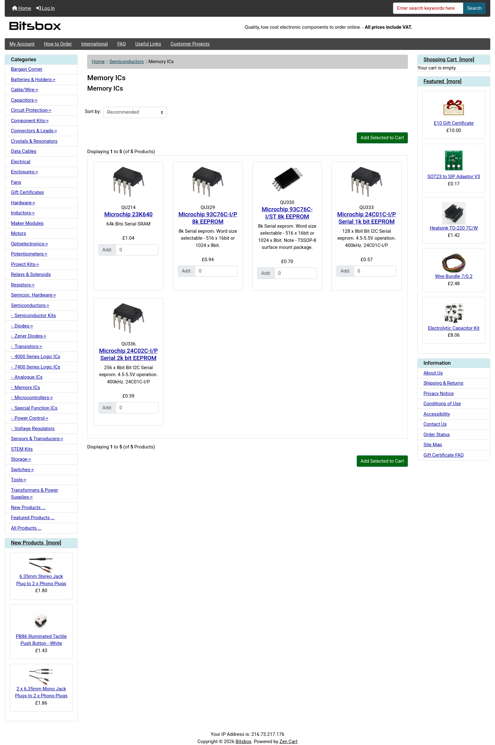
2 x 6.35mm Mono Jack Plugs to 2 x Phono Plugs (41, 684)
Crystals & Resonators (34, 141)
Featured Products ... (33, 517)
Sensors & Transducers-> (37, 439)
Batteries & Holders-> (33, 79)
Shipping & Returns (443, 383)
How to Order (58, 44)
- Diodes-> (22, 326)
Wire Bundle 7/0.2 (454, 266)
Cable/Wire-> (24, 90)
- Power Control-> (29, 418)
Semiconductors (126, 61)
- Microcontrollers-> (32, 397)
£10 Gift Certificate (454, 111)
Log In (45, 8)
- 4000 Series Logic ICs (35, 356)
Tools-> (19, 480)
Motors (18, 233)
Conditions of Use (442, 403)
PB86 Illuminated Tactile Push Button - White (41, 627)
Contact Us (435, 424)
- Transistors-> (26, 346)
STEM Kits (22, 449)
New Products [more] (36, 543)
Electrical (20, 162)
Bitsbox (243, 741)
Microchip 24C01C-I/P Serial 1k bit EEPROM (366, 218)
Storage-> (21, 459)
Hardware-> (23, 203)
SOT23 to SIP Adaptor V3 (453, 164)
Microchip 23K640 (128, 214)
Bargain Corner (26, 69)
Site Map (432, 445)
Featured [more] (442, 81)
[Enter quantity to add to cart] (137, 249)
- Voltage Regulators (33, 428)
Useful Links (148, 44)
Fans (16, 182)
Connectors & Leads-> (34, 131)
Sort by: (93, 111)
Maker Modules (27, 223)
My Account (21, 44)
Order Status (436, 434)
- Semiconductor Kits (33, 315)
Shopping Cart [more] (448, 60)
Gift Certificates (27, 192)
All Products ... (26, 528)
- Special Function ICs (34, 408)
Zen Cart (288, 741)
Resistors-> (22, 285)
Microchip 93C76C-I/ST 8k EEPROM (287, 213)
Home (21, 8)
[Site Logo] (85, 27)
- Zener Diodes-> (28, 336)
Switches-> (22, 469)
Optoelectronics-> (29, 244)
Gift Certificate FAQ (443, 455)
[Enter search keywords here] (428, 8)
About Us (433, 373)
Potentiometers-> (29, 254)
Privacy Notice (438, 393)
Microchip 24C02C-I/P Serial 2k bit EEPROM (128, 354)
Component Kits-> (30, 120)
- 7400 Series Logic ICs (35, 367)
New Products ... (28, 507)
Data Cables (23, 151)
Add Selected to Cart (382, 138)
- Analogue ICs (27, 377)
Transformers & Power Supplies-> (34, 493)
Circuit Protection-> (31, 110)
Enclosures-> (24, 172)
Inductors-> (23, 213)
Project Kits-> (25, 264)
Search (474, 8)
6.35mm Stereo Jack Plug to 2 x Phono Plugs (41, 572)
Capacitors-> (24, 100)
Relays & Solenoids (31, 274)
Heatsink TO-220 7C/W (454, 216)
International (94, 44)
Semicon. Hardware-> (33, 295)
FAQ (121, 44)
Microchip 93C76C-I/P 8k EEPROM (207, 218)
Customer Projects (190, 44)
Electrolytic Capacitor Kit (454, 316)
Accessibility (436, 414)
